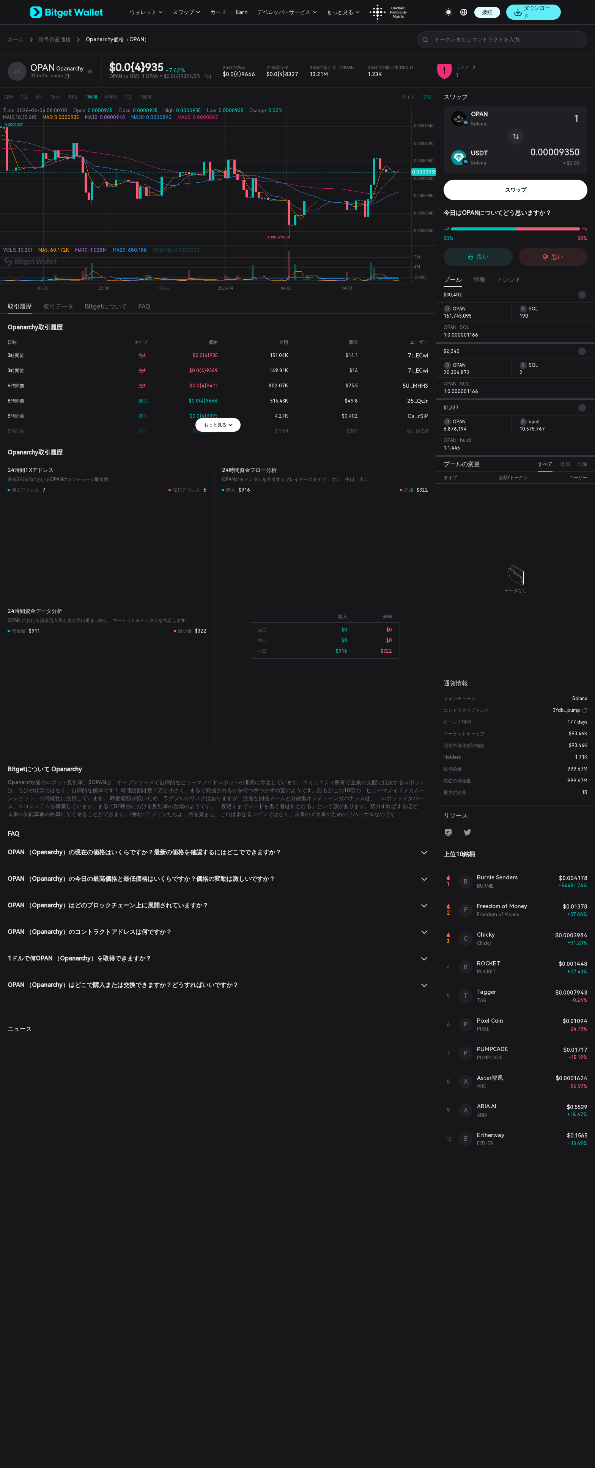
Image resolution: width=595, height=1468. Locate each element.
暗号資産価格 (55, 39)
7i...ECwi (412, 356)
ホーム (16, 39)
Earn (241, 12)
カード (218, 12)
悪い (553, 256)
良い (478, 256)
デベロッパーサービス (283, 12)
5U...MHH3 (409, 386)
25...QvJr (411, 401)
